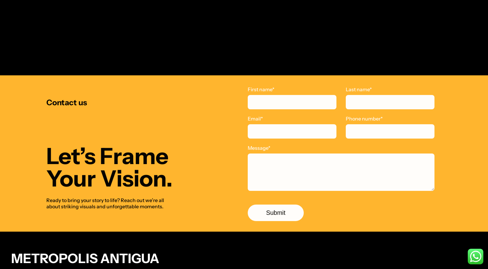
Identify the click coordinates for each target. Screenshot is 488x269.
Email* (255, 119)
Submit (275, 213)
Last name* (359, 90)
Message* (259, 148)
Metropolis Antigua (85, 258)
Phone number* (364, 119)
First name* (261, 90)
